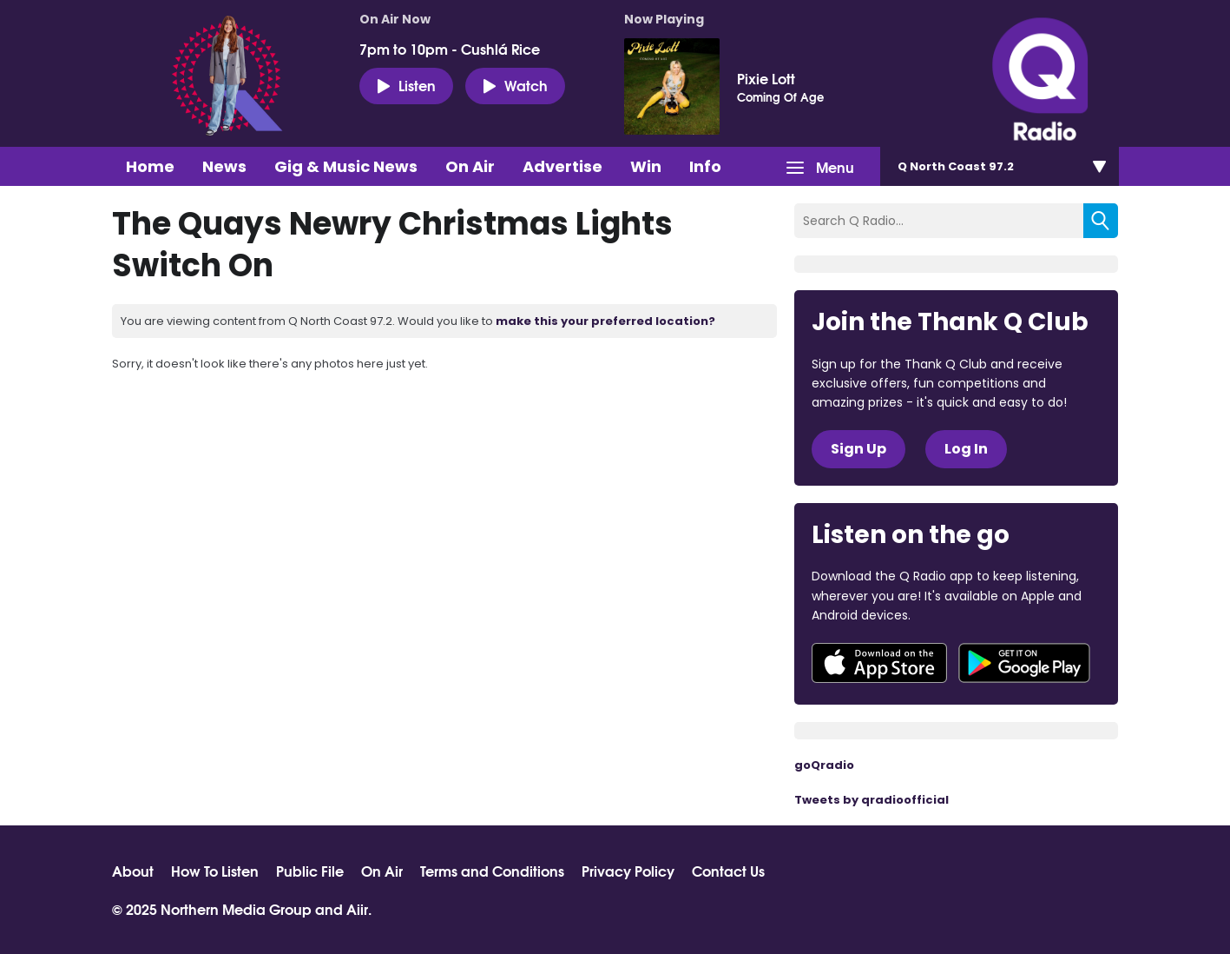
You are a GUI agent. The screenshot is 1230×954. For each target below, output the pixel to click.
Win (645, 166)
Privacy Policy (628, 870)
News (224, 166)
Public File (310, 870)
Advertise (562, 166)
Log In (966, 449)
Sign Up (858, 449)
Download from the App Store (879, 663)
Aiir (357, 908)
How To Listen (215, 870)
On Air (470, 166)
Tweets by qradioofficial (871, 800)
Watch (515, 85)
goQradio (824, 765)
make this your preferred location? (605, 321)
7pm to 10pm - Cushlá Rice (449, 48)
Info (705, 166)
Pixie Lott (766, 78)
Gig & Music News (346, 166)
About (133, 870)
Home (150, 166)
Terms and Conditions (492, 870)
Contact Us (728, 870)
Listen (406, 85)
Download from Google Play (1024, 663)
